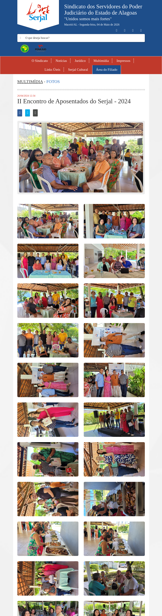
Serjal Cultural (78, 69)
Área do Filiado (106, 69)
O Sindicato (40, 61)
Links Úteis (52, 69)
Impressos (123, 61)
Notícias (61, 61)
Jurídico (80, 61)
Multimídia (101, 61)
